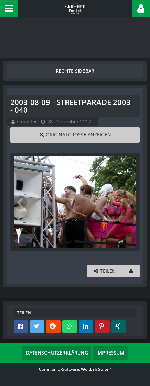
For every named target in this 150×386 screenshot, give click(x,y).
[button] (9, 8)
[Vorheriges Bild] (20, 202)
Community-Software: (75, 369)
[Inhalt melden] (131, 271)
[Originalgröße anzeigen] (75, 135)
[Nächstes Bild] (129, 202)
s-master (27, 121)
